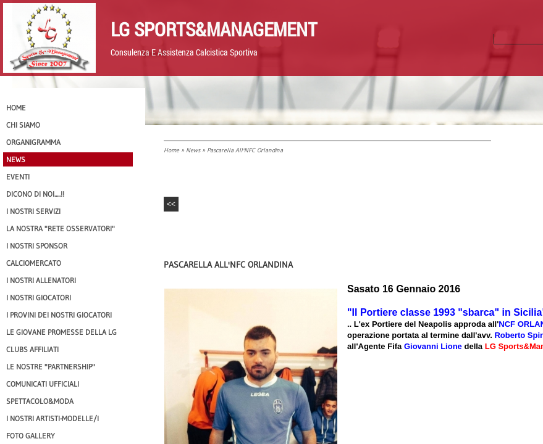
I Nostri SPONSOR (36, 245)
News (193, 150)
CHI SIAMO (23, 125)
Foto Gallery (30, 435)
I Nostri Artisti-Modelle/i (52, 418)
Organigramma (33, 142)
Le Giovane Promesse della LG (61, 332)
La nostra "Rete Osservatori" (60, 228)
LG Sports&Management (214, 29)
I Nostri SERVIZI (33, 211)
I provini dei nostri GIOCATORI (59, 314)
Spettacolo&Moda (40, 401)
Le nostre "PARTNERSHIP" (50, 366)
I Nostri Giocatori (38, 297)
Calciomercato (33, 263)
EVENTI (18, 176)
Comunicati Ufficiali (42, 383)
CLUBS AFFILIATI (32, 349)
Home (171, 150)
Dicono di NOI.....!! (35, 194)
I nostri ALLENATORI (41, 280)
